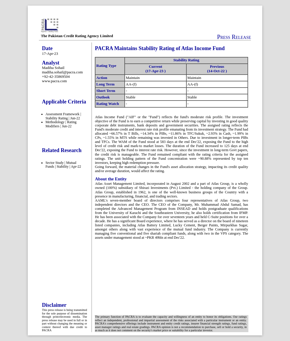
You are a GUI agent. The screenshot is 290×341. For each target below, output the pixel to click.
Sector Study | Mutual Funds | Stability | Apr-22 (63, 165)
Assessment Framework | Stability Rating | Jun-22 (63, 116)
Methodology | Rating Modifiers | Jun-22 (60, 124)
